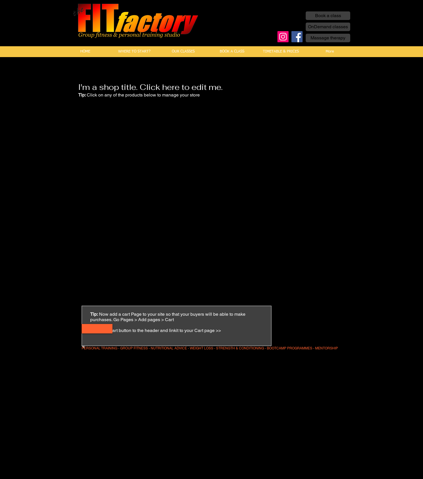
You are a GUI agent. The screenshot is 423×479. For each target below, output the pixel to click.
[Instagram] (283, 36)
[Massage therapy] (328, 38)
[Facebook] (297, 36)
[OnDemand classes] (328, 27)
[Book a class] (328, 15)
